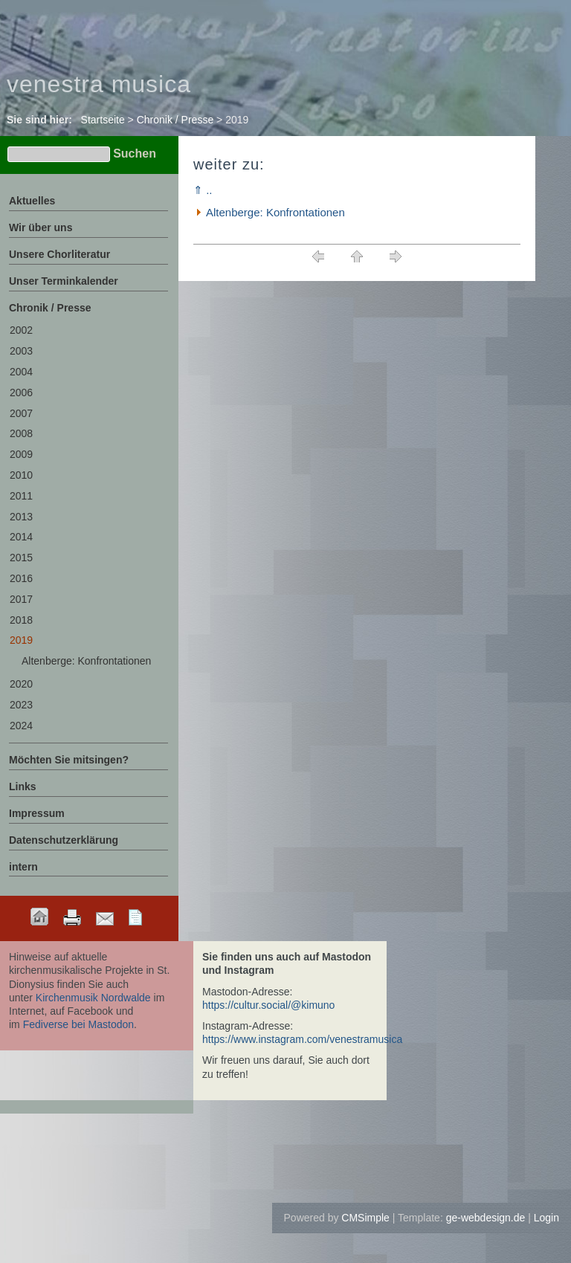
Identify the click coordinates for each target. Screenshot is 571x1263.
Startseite (103, 120)
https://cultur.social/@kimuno (268, 1005)
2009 (21, 454)
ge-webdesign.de (486, 1218)
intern (23, 867)
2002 (21, 330)
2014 (21, 537)
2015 (21, 557)
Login (546, 1218)
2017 (21, 599)
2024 (21, 725)
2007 (21, 413)
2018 (21, 620)
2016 (21, 578)
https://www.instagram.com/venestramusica (302, 1039)
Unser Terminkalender (63, 281)
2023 (21, 705)
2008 (21, 433)
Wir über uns (40, 227)
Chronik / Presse (175, 120)
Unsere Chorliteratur (59, 254)
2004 (21, 372)
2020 (21, 684)
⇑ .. (203, 190)
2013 (21, 517)
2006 (21, 392)
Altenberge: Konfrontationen (275, 212)
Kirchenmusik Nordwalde (93, 998)
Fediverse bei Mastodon (78, 1024)
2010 (21, 475)
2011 (21, 496)
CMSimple (365, 1218)
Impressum (37, 813)
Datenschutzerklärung (63, 840)
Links (22, 786)
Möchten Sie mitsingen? (69, 760)
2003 (21, 351)
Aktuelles (32, 201)
